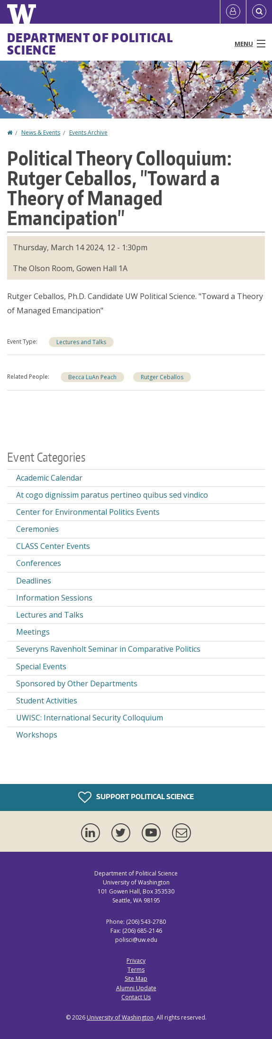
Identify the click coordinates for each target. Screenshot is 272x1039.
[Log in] (233, 12)
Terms (136, 970)
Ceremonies (37, 529)
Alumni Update (136, 988)
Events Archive (88, 132)
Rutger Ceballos (162, 377)
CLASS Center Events (53, 546)
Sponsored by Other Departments (76, 683)
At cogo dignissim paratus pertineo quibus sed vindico (112, 495)
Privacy (136, 961)
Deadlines (33, 580)
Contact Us (136, 997)
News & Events (40, 132)
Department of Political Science (90, 43)
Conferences (38, 563)
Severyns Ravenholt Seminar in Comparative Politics (108, 649)
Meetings (33, 632)
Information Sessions (54, 597)
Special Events (41, 666)
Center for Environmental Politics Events (88, 512)
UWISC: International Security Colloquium (89, 717)
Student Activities (46, 700)
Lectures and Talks (81, 342)
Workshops (36, 734)
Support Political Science (136, 797)
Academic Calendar (49, 478)
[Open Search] (259, 12)
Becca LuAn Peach (92, 377)
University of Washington (120, 1017)
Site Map (136, 979)
